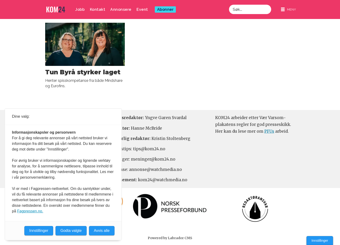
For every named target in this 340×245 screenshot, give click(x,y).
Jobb (80, 9)
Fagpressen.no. (30, 211)
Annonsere (120, 9)
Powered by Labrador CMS (170, 238)
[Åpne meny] (288, 9)
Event (142, 9)
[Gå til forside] (55, 9)
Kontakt (97, 9)
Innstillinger (319, 240)
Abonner (165, 9)
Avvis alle (102, 231)
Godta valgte (71, 231)
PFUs (269, 131)
